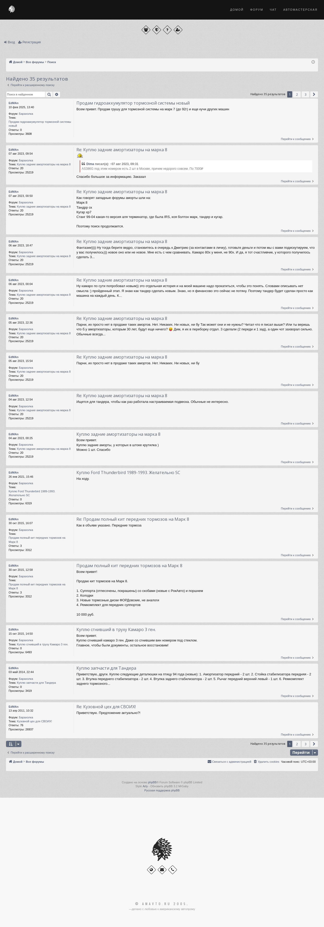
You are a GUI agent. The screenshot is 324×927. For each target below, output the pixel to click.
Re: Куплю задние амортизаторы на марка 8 (121, 149)
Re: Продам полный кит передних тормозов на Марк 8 (132, 519)
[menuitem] (266, 762)
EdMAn (14, 103)
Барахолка (26, 113)
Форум (256, 9)
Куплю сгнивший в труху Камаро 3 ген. (42, 644)
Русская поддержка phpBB (161, 790)
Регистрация (31, 42)
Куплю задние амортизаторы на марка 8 (44, 164)
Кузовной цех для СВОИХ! (34, 721)
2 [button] (297, 94)
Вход (11, 42)
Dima (90, 164)
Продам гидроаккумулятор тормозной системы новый (40, 123)
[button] (314, 94)
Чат (273, 9)
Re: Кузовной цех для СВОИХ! (106, 706)
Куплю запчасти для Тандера (36, 682)
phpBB (152, 782)
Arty (145, 786)
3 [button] (306, 94)
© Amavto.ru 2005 (161, 904)
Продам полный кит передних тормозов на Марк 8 (37, 539)
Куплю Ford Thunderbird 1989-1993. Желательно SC (32, 493)
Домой (237, 9)
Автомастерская (300, 9)
